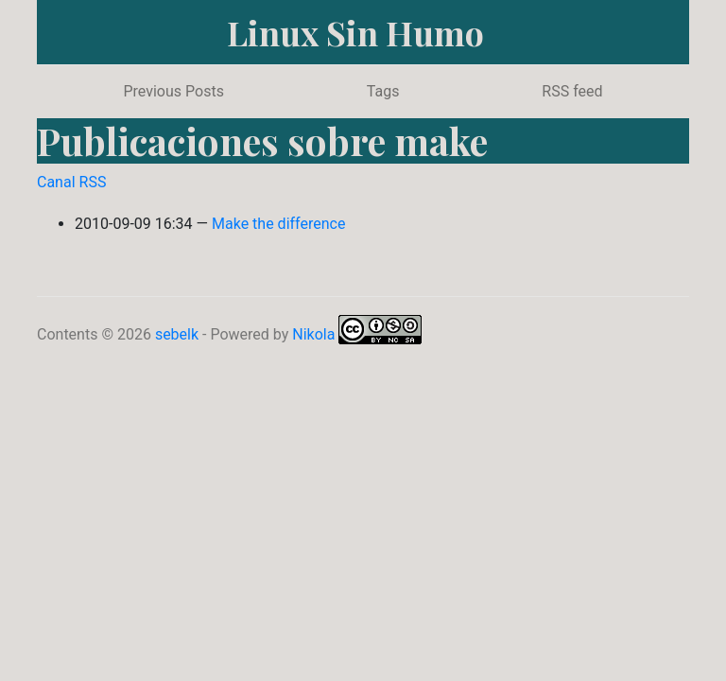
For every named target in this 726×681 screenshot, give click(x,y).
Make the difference (278, 224)
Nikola (313, 334)
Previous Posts (173, 91)
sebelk (177, 334)
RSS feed (572, 91)
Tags (383, 91)
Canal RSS (71, 182)
